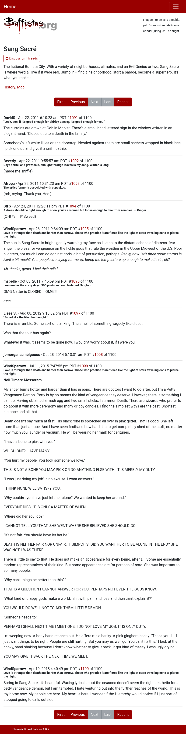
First (61, 102)
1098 (98, 354)
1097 (76, 313)
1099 (84, 366)
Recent (123, 102)
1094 (72, 206)
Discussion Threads (22, 58)
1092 (74, 161)
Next (94, 102)
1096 (75, 281)
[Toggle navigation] (175, 6)
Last (108, 102)
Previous (77, 102)
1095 (84, 229)
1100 (84, 669)
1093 (75, 183)
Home (10, 6)
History (9, 87)
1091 (74, 118)
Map (21, 87)
